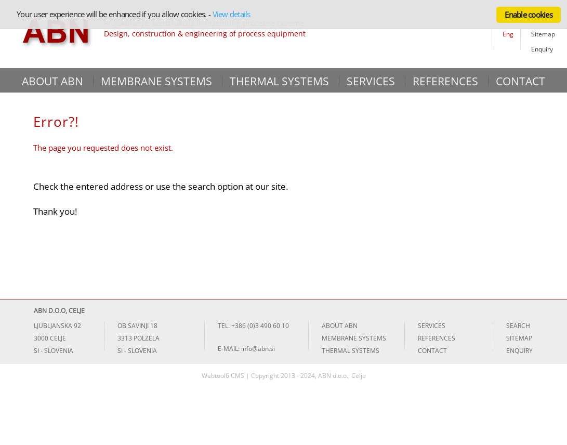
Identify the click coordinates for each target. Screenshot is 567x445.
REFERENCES (445, 81)
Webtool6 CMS (223, 375)
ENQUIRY (519, 350)
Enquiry (542, 49)
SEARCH (518, 325)
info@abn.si (258, 348)
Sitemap (543, 34)
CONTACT (520, 81)
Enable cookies (528, 14)
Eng (508, 34)
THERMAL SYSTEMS (279, 81)
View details (231, 14)
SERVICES (371, 81)
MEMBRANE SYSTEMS (156, 81)
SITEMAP (519, 338)
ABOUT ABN (52, 81)
